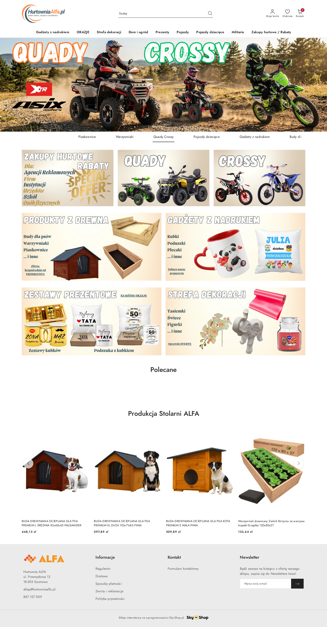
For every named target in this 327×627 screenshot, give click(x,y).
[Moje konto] (272, 13)
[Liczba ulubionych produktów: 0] (287, 13)
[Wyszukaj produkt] (165, 13)
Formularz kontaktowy (183, 568)
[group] (163, 85)
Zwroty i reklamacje (109, 591)
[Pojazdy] (182, 32)
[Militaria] (237, 32)
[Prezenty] (162, 32)
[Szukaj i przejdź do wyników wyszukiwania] (210, 13)
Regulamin (103, 568)
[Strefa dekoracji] (109, 32)
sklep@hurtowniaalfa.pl (39, 589)
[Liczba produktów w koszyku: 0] (299, 13)
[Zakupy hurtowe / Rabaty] (271, 32)
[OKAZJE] (83, 32)
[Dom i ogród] (138, 32)
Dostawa (102, 576)
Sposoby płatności (109, 583)
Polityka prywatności (110, 598)
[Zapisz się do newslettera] (265, 584)
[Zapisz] (297, 584)
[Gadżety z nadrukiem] (52, 32)
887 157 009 (32, 597)
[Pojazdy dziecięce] (210, 32)
